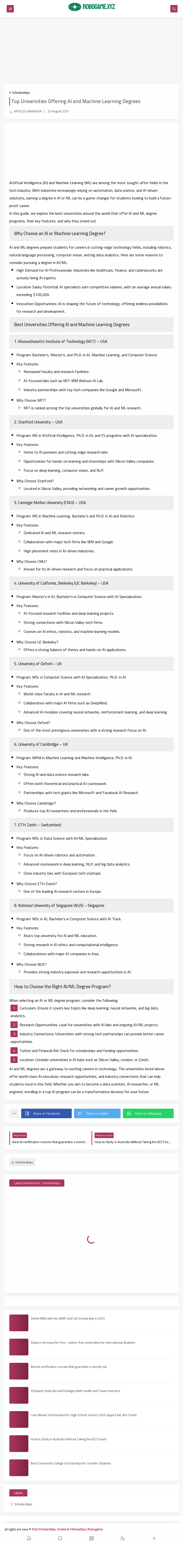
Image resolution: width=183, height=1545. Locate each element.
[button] (46, 1113)
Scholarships (21, 92)
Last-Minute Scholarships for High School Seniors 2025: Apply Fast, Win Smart (84, 1415)
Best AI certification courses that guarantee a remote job (69, 1367)
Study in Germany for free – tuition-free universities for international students (83, 1342)
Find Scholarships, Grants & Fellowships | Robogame (67, 1529)
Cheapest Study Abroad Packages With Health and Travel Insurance (75, 1391)
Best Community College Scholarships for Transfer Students (71, 1463)
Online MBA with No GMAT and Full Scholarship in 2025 (68, 1318)
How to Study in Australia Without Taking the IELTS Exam (69, 1439)
